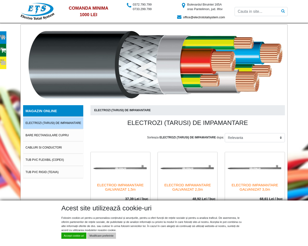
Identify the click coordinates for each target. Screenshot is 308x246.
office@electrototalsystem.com (204, 17)
